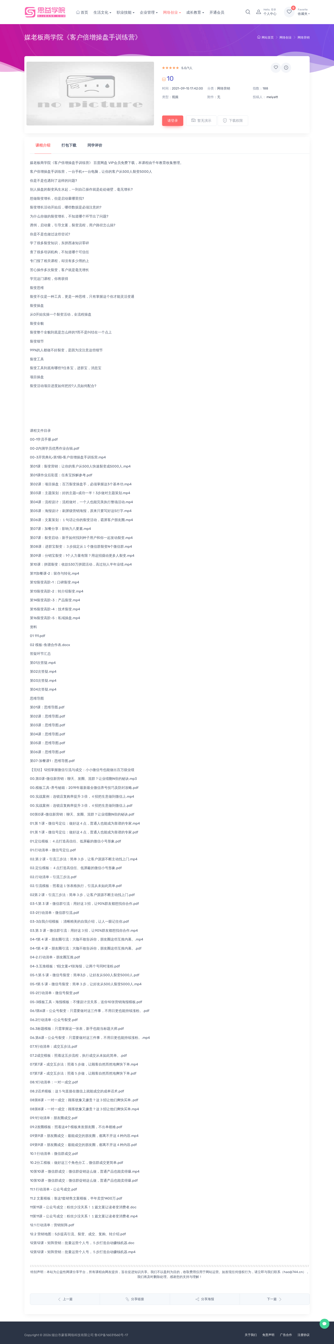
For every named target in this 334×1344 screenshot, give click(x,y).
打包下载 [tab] (68, 145)
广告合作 (286, 1335)
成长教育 (193, 12)
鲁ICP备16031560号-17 (111, 1335)
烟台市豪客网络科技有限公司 (72, 1335)
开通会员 (216, 12)
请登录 (172, 120)
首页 (82, 12)
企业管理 (147, 12)
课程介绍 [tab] (42, 145)
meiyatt (272, 97)
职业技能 (124, 12)
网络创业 (170, 12)
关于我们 (251, 1335)
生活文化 (100, 12)
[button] (248, 12)
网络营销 (304, 37)
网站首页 (265, 37)
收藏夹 (304, 12)
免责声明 (268, 1335)
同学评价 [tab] (94, 145)
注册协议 (304, 1335)
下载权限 (233, 120)
